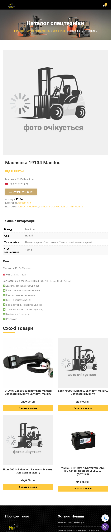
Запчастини (59, 30)
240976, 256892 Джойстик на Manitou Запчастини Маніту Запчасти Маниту (28, 392)
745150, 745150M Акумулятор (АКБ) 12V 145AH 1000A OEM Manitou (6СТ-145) (83, 471)
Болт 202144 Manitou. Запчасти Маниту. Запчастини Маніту (28, 471)
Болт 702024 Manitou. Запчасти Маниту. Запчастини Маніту (83, 392)
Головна (19, 30)
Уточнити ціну (21, 191)
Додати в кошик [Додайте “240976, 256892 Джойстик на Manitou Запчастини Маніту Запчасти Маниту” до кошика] (28, 408)
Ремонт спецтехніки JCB (71, 522)
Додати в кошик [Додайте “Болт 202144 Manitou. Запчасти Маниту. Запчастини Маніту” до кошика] (28, 487)
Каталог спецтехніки (38, 30)
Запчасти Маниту (49, 206)
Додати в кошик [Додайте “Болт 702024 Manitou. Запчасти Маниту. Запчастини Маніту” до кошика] (82, 408)
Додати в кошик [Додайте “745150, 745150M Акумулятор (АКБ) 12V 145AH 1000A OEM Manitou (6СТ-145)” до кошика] (82, 488)
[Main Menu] (3, 5)
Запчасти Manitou (28, 206)
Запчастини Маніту (72, 206)
